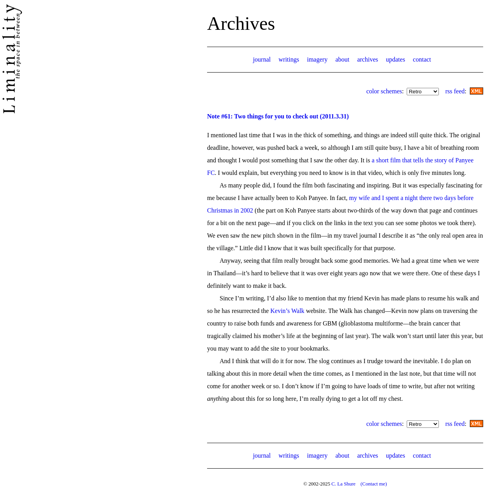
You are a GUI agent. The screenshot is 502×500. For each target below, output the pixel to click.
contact (422, 59)
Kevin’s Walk (287, 310)
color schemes (384, 91)
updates (395, 59)
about (342, 59)
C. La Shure (343, 484)
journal (262, 59)
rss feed (454, 91)
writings (288, 59)
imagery (317, 59)
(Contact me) (373, 484)
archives (367, 59)
